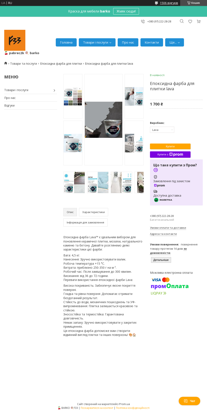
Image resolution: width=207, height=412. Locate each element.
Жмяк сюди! (126, 11)
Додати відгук (190, 21)
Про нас (128, 42)
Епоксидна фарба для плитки (61, 64)
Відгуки (9, 105)
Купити (170, 146)
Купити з (170, 154)
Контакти (152, 42)
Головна (66, 42)
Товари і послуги (95, 42)
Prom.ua (124, 404)
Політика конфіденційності (133, 408)
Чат (189, 401)
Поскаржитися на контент (97, 408)
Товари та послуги (23, 64)
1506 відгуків (169, 3)
